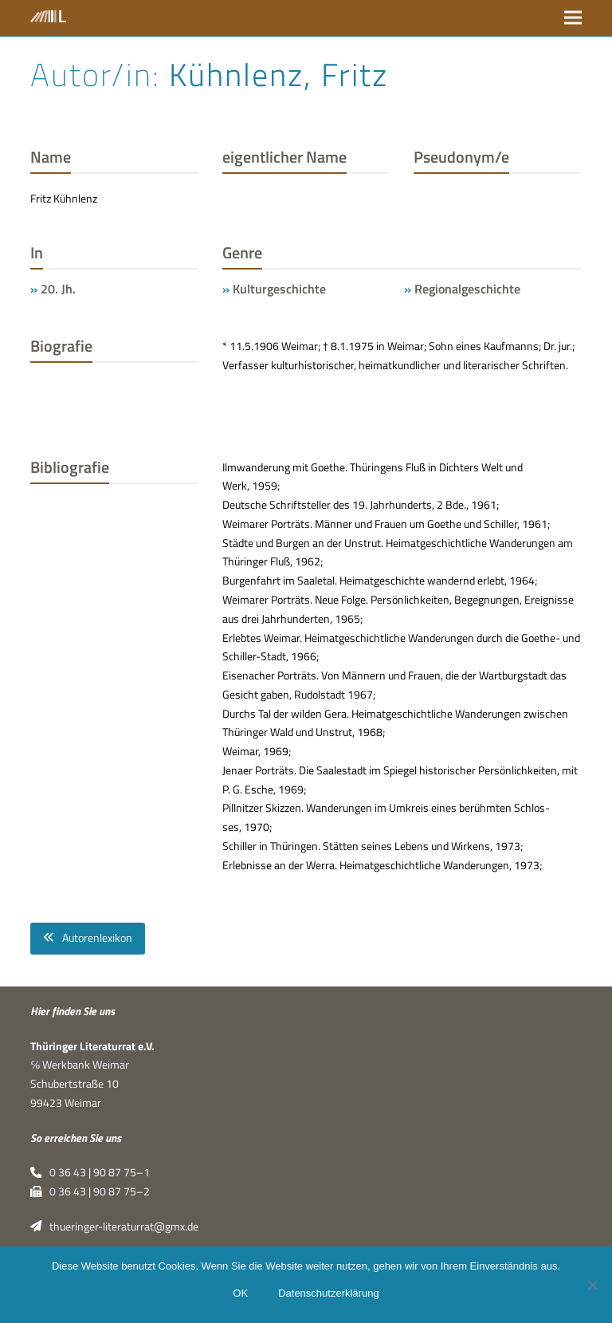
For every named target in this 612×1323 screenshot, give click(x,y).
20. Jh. (58, 288)
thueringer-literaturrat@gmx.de (114, 1226)
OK (240, 1293)
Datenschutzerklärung (328, 1293)
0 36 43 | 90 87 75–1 (89, 1172)
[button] (573, 17)
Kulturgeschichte (279, 288)
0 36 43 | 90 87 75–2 (89, 1191)
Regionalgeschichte (467, 288)
